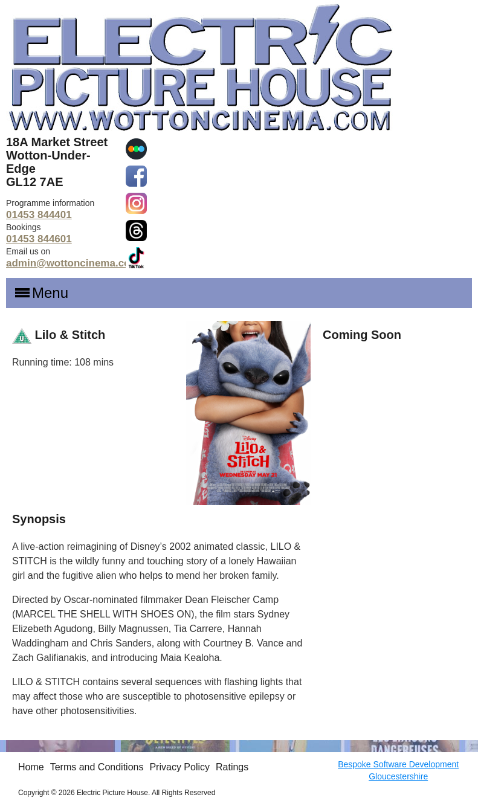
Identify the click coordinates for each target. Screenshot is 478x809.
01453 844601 (39, 239)
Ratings (232, 767)
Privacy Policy (179, 767)
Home (31, 767)
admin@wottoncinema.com (73, 263)
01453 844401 (39, 215)
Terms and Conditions (97, 767)
